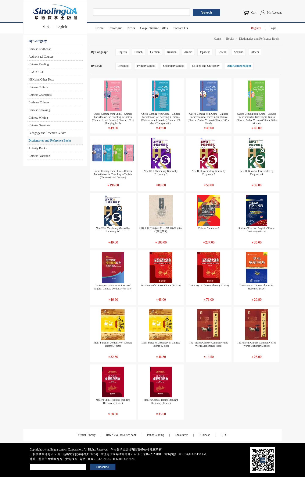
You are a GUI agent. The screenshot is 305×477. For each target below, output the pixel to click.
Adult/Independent (239, 65)
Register (256, 28)
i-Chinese (204, 435)
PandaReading (155, 435)
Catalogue (115, 28)
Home (99, 28)
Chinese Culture (38, 87)
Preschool (123, 65)
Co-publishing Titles (154, 28)
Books (230, 38)
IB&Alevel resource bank (121, 435)
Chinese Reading (39, 64)
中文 (46, 27)
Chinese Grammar (39, 125)
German (155, 52)
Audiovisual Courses (41, 56)
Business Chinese (39, 102)
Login (272, 28)
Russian (171, 52)
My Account (274, 12)
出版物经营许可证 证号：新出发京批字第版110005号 (64, 454)
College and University (206, 65)
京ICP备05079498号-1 (192, 454)
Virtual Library (87, 435)
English (62, 27)
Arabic (188, 52)
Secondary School (173, 65)
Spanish (238, 52)
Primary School (146, 65)
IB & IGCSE (36, 72)
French (138, 52)
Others (255, 52)
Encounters (181, 435)
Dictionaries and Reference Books (50, 140)
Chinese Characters (40, 94)
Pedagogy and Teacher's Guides (47, 133)
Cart (253, 12)
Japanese (205, 52)
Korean (222, 52)
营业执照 (170, 454)
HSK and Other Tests (41, 79)
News (131, 28)
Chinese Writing (38, 117)
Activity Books (38, 148)
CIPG (223, 435)
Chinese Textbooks (40, 49)
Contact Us (180, 28)
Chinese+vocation (39, 155)
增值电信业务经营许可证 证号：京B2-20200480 (131, 454)
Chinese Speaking (39, 110)
